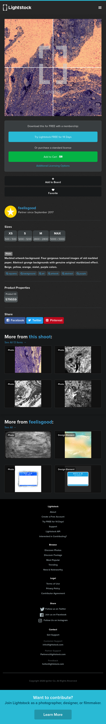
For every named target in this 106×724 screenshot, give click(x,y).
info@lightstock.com (53, 644)
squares (11, 273)
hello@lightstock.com (53, 663)
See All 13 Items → (15, 342)
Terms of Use (53, 583)
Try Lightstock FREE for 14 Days (53, 137)
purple (81, 273)
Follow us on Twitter (55, 608)
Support (53, 526)
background (28, 273)
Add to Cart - (53, 157)
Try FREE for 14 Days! (53, 521)
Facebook (15, 320)
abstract (67, 273)
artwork (53, 273)
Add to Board (53, 181)
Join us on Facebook (55, 614)
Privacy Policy (53, 588)
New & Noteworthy (53, 569)
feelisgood (27, 208)
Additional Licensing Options (53, 166)
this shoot (40, 336)
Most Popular (53, 560)
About (53, 511)
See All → (10, 427)
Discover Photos (53, 550)
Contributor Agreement (53, 593)
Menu (100, 8)
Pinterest (53, 320)
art (41, 273)
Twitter (35, 320)
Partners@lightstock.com (53, 654)
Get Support (53, 634)
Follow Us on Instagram (56, 620)
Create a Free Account (53, 516)
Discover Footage (53, 555)
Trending (53, 564)
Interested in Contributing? (53, 536)
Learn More (53, 714)
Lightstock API (53, 531)
